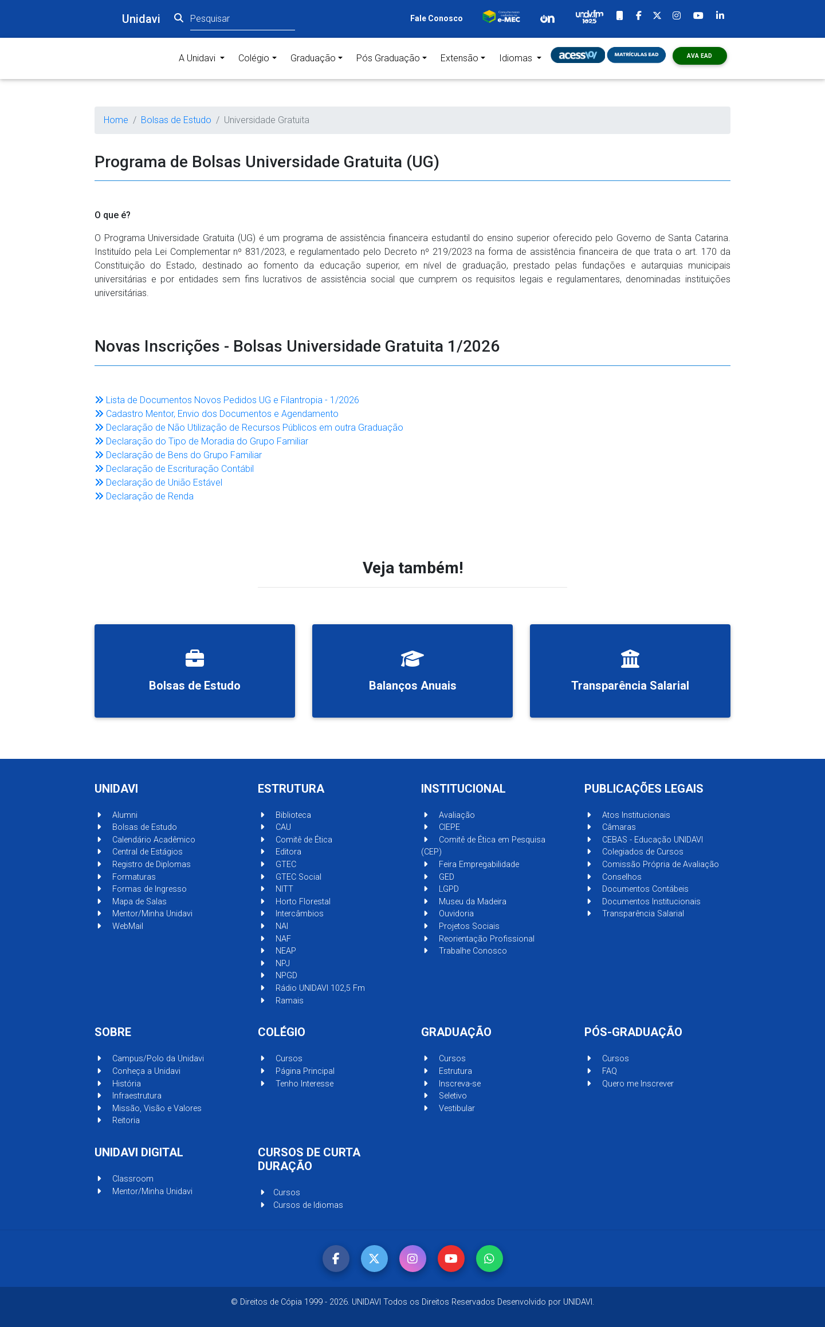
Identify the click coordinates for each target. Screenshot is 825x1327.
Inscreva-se (451, 1084)
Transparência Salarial (634, 914)
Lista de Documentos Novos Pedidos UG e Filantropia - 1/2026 (227, 400)
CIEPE (440, 827)
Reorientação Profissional (478, 939)
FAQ (600, 1071)
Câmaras (610, 827)
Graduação (313, 58)
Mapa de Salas (131, 902)
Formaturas (125, 877)
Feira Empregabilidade (470, 864)
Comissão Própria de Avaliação (651, 864)
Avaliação (448, 815)
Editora (279, 852)
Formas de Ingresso (141, 889)
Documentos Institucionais (642, 902)
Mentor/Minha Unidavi (143, 914)
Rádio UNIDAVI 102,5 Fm (311, 988)
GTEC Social (289, 877)
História (118, 1084)
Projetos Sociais (460, 926)
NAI (273, 926)
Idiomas (517, 58)
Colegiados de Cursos (633, 852)
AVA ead (699, 56)
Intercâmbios (291, 914)
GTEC (277, 864)
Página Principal (296, 1071)
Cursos (280, 1059)
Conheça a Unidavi (137, 1071)
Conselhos (613, 877)
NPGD (277, 976)
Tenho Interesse (295, 1084)
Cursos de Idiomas (300, 1205)
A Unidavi (204, 57)
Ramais (281, 1001)
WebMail (119, 926)
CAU (274, 827)
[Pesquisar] (242, 18)
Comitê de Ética (295, 840)
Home (116, 120)
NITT (275, 889)
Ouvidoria (447, 914)
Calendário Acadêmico (145, 840)
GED (437, 877)
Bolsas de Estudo (176, 120)
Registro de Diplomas (143, 864)
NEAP (277, 951)
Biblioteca (284, 815)
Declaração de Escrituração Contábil (174, 468)
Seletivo (444, 1096)
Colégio (253, 58)
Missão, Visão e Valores (148, 1108)
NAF (274, 939)
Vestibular (448, 1108)
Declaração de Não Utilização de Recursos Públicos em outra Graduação (249, 427)
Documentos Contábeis (636, 889)
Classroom (124, 1179)
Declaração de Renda (144, 496)
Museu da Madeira (463, 902)
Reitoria (117, 1120)
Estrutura (446, 1071)
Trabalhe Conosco (464, 951)
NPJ (274, 963)
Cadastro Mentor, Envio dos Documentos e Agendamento (217, 413)
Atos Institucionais (627, 815)
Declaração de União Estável (158, 482)
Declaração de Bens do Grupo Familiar (178, 455)
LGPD (440, 889)
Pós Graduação (388, 58)
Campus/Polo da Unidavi (149, 1059)
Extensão (459, 58)
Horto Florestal (294, 902)
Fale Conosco (436, 18)
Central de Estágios (139, 852)
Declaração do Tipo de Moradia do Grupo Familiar (201, 441)
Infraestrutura (128, 1096)
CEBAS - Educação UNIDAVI (643, 840)
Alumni (116, 815)
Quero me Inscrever (629, 1084)
